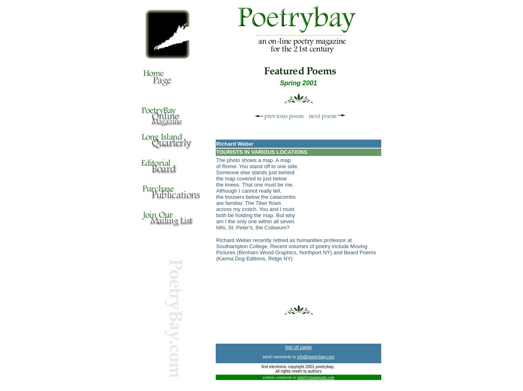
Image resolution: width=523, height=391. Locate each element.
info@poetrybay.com (315, 357)
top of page (298, 347)
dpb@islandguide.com (315, 377)
